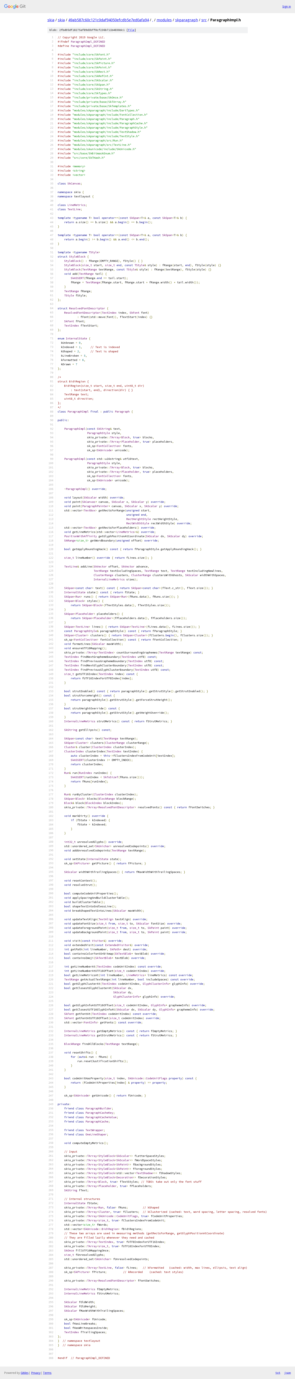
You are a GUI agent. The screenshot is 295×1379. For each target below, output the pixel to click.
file (131, 30)
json (287, 1372)
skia (50, 19)
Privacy (35, 1373)
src (204, 19)
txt (277, 1372)
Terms (47, 1373)
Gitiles (25, 1373)
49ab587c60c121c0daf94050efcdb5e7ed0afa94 (108, 19)
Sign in (286, 6)
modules (164, 19)
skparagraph (186, 19)
